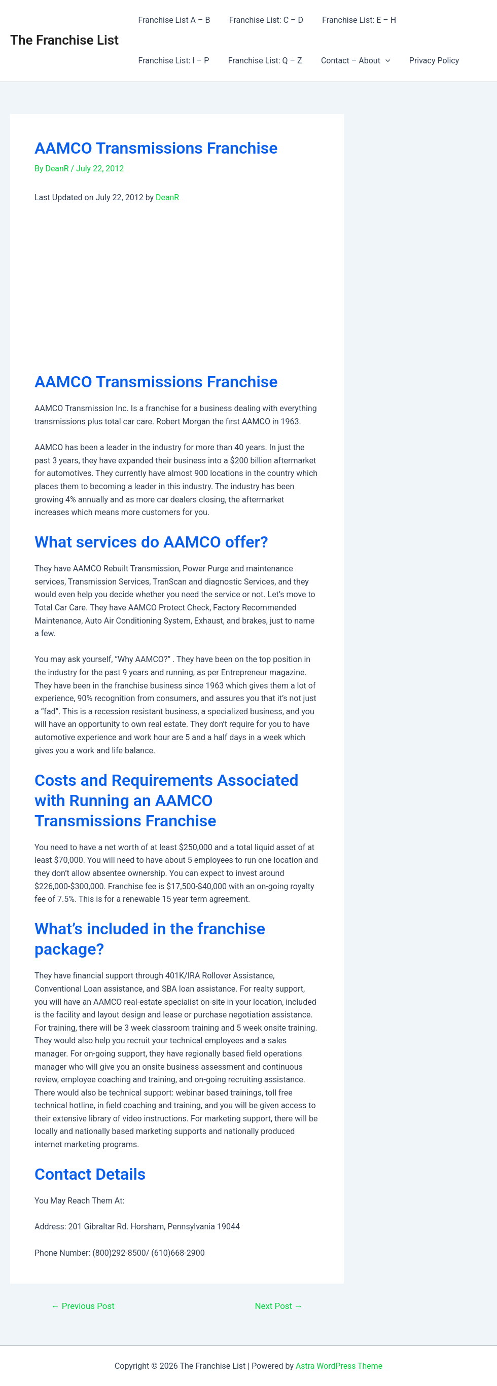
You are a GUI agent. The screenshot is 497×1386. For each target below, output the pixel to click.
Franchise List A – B (173, 20)
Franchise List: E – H (352, 20)
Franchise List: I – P (441, 20)
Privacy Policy (337, 60)
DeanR (167, 197)
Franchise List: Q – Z (174, 60)
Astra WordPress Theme (338, 1366)
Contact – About (262, 61)
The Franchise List (64, 40)
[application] (292, 61)
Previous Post (83, 1306)
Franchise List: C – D (262, 20)
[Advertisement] (177, 288)
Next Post (279, 1306)
